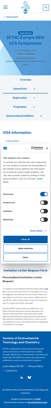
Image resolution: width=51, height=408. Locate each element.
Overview (25, 79)
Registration (20, 97)
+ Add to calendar (26, 53)
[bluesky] (29, 377)
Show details (36, 231)
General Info (12, 16)
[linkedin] (21, 377)
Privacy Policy (35, 366)
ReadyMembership (37, 402)
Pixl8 (37, 399)
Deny (25, 257)
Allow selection (25, 248)
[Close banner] (47, 148)
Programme (19, 106)
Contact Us (11, 370)
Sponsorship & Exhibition (20, 115)
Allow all (25, 239)
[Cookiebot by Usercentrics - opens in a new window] (32, 148)
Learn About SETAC (13, 366)
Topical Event (25, 33)
